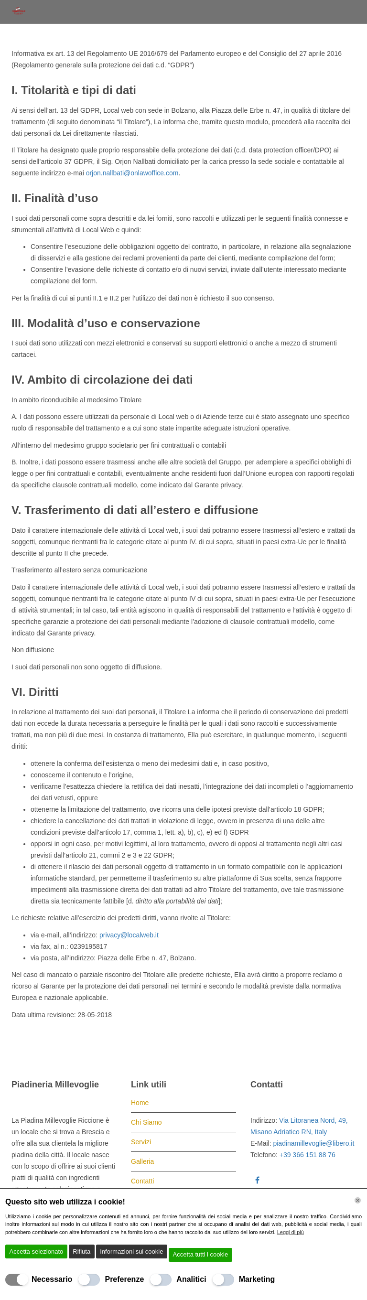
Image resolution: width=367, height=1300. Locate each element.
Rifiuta (81, 1251)
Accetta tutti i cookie (200, 1254)
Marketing (257, 1279)
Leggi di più (290, 1232)
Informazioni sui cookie (131, 1251)
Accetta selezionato (37, 1251)
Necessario (52, 1279)
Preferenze (124, 1279)
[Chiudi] (358, 1200)
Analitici (191, 1279)
